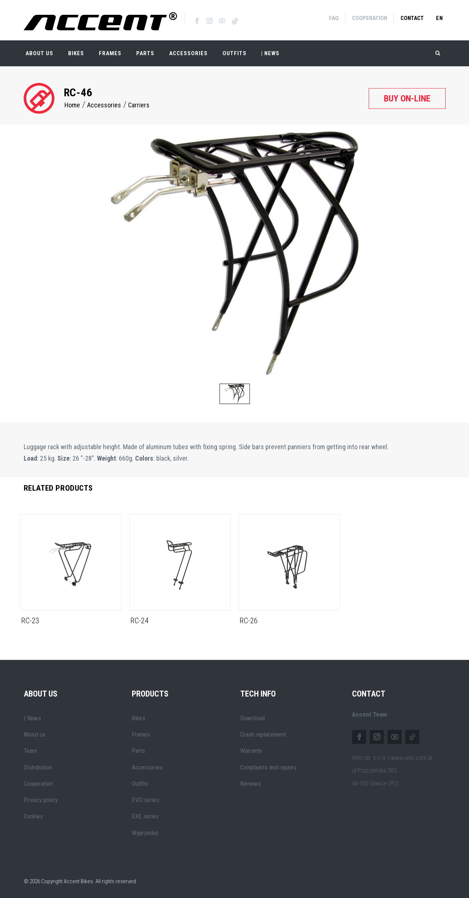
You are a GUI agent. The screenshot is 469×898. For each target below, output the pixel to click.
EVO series (145, 798)
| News (32, 716)
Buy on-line (407, 96)
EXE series (145, 814)
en (439, 18)
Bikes (76, 52)
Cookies (33, 814)
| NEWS (270, 52)
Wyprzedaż (145, 831)
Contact (412, 18)
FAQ (334, 18)
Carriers (139, 103)
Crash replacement (263, 733)
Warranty (251, 749)
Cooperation (369, 18)
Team (30, 749)
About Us (39, 52)
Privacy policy (41, 798)
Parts (145, 52)
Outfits (234, 52)
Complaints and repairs (268, 765)
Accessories (188, 52)
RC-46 (78, 90)
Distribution (38, 765)
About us (35, 733)
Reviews (250, 782)
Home (72, 103)
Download (252, 716)
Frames (110, 52)
